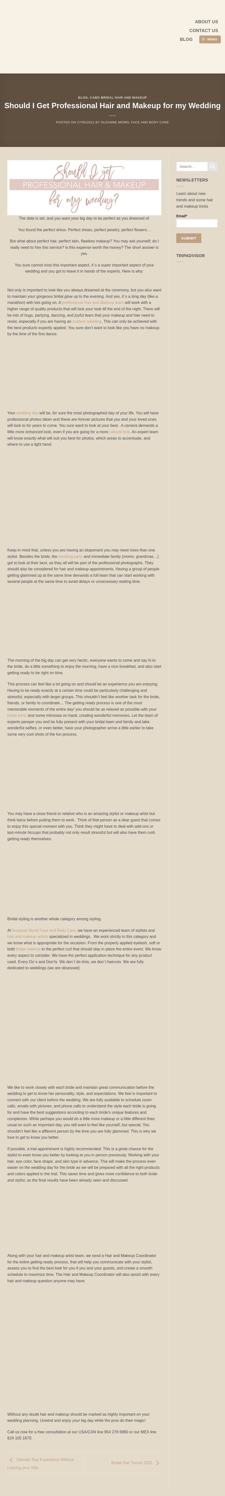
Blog (186, 39)
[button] (210, 40)
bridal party (17, 715)
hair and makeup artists (27, 936)
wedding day (27, 413)
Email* (197, 220)
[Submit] (213, 166)
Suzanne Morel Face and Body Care (135, 122)
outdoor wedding (86, 321)
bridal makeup (27, 949)
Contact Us (203, 30)
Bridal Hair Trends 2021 (136, 1463)
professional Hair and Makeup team (92, 302)
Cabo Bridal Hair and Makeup (118, 97)
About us (206, 21)
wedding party (70, 556)
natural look (119, 432)
